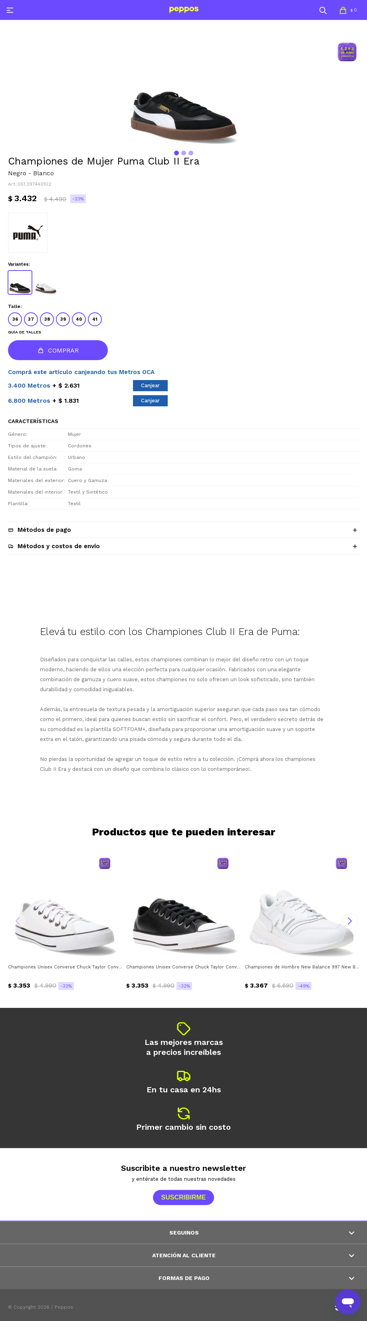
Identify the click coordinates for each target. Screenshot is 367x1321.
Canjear (150, 385)
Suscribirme (183, 1197)
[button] (323, 10)
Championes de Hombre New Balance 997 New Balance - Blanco (302, 967)
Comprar (63, 350)
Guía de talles (24, 332)
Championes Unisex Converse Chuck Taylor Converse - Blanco (65, 967)
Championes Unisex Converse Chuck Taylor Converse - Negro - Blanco (183, 967)
